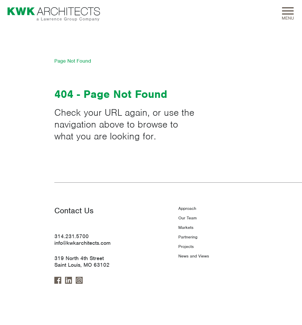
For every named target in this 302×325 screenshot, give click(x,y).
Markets (185, 227)
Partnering (187, 237)
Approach (187, 208)
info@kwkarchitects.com (82, 243)
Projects (186, 246)
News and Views (193, 256)
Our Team (187, 218)
